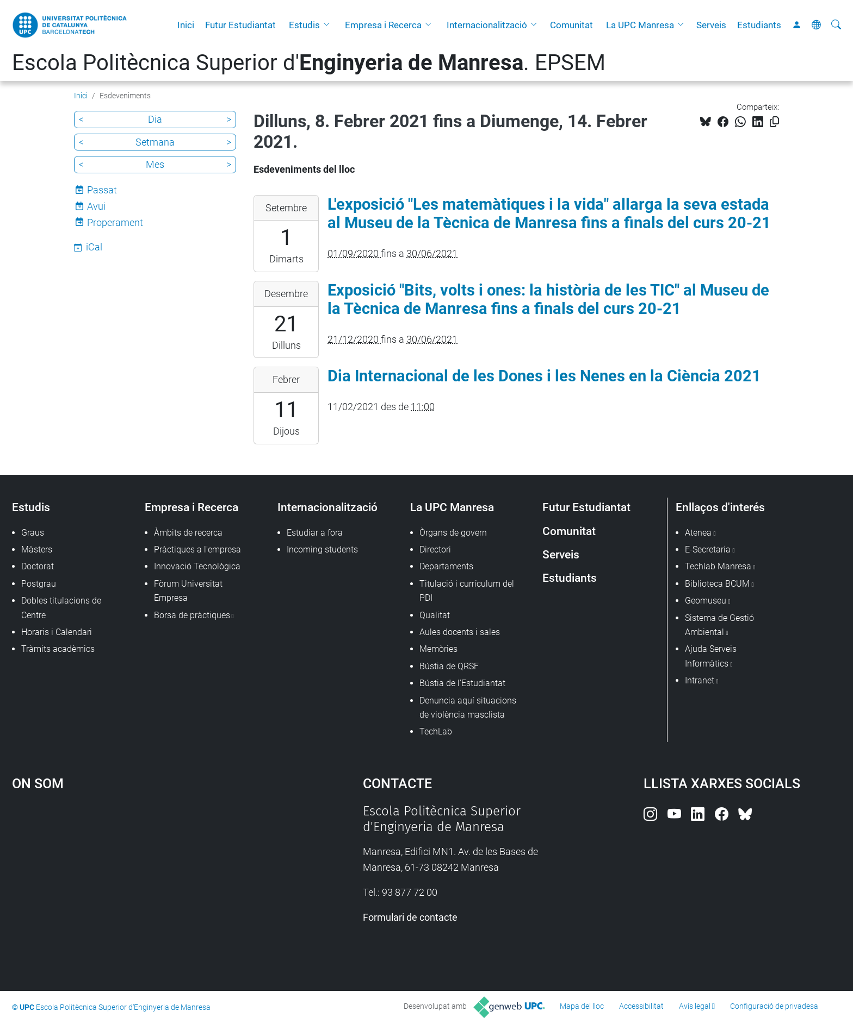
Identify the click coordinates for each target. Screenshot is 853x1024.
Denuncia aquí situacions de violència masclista (467, 707)
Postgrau (38, 584)
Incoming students (322, 549)
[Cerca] (836, 25)
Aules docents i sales (459, 632)
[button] (329, 25)
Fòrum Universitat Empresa (188, 591)
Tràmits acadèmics (58, 649)
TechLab (435, 731)
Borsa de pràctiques (192, 615)
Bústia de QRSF (449, 666)
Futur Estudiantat (240, 25)
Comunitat (571, 25)
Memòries (438, 649)
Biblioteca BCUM (717, 584)
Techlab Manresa (718, 566)
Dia (155, 119)
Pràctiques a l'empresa (197, 549)
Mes (155, 164)
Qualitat (434, 615)
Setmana (155, 142)
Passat (102, 190)
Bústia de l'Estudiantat (462, 683)
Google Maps (146, 884)
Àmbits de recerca (188, 532)
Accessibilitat (641, 1006)
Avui (96, 206)
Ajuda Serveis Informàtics (711, 656)
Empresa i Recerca (383, 25)
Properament (115, 222)
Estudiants (759, 25)
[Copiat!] (774, 122)
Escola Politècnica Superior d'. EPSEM (308, 63)
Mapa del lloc (582, 1006)
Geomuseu (705, 600)
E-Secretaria (708, 549)
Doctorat (37, 566)
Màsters (36, 549)
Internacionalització (487, 25)
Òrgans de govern (453, 532)
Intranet (699, 680)
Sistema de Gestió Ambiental (719, 625)
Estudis (304, 25)
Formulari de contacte (410, 917)
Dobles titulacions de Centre (61, 607)
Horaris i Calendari (56, 632)
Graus (32, 532)
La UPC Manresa (640, 25)
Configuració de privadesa (774, 1006)
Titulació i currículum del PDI (466, 591)
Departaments (446, 566)
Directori (435, 549)
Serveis (711, 25)
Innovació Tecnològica (197, 566)
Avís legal (694, 1006)
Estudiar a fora (315, 532)
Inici (185, 25)
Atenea (698, 532)
